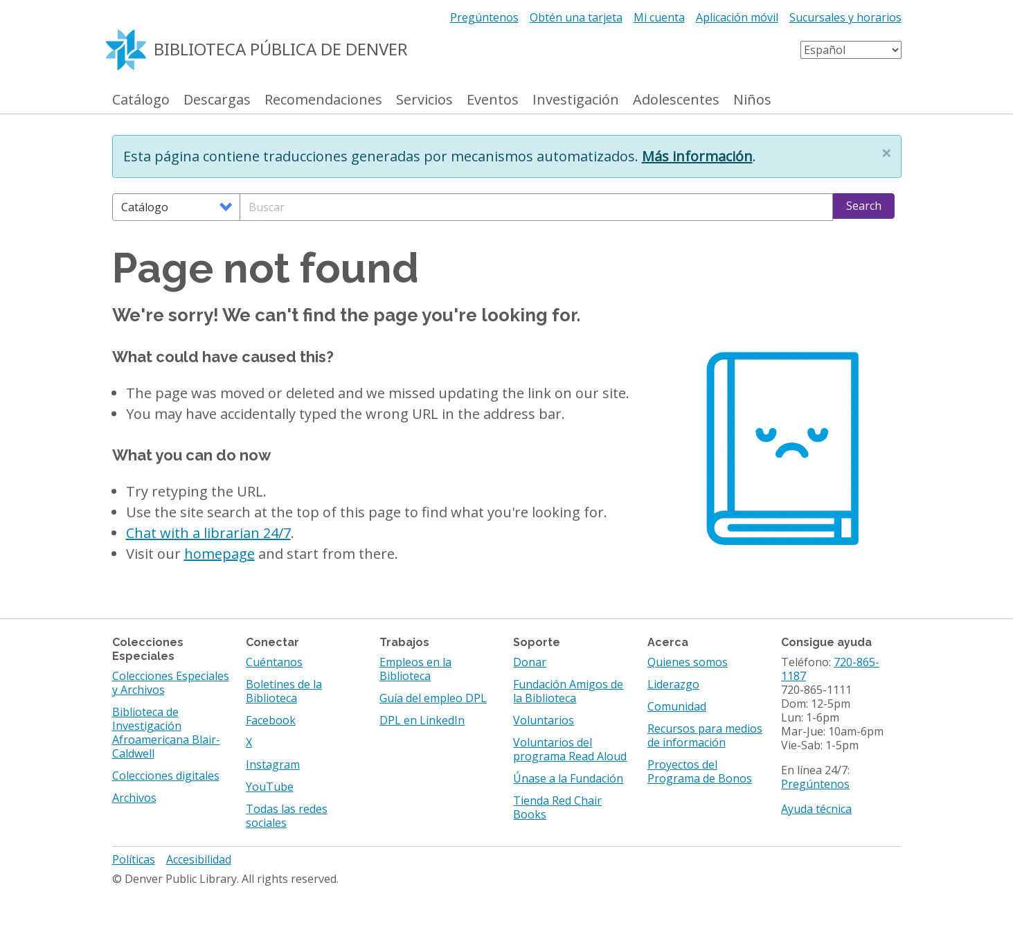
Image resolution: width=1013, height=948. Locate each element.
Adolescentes (676, 100)
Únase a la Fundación (568, 778)
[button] (886, 153)
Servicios (424, 100)
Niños (752, 100)
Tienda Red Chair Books (557, 807)
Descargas (217, 100)
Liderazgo (673, 684)
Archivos (134, 797)
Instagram (273, 764)
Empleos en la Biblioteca (415, 668)
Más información (697, 156)
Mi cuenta (659, 17)
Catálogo (141, 100)
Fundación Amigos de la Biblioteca (568, 691)
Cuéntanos (274, 662)
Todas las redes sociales (287, 815)
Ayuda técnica (816, 808)
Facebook (271, 720)
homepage (219, 553)
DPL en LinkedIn (422, 720)
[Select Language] (851, 50)
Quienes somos (687, 662)
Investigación (575, 100)
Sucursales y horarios (845, 17)
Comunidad (676, 706)
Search (863, 205)
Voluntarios (543, 720)
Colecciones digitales (165, 775)
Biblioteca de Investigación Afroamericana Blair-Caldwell (166, 732)
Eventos (493, 100)
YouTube (270, 786)
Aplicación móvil (737, 17)
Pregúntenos (484, 17)
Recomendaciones (323, 100)
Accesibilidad (198, 859)
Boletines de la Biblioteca (284, 691)
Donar (529, 662)
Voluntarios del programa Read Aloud (570, 749)
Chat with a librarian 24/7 (208, 533)
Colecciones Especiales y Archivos (170, 682)
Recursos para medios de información (704, 735)
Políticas (133, 859)
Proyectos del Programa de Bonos (699, 771)
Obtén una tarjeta (576, 17)
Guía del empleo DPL (433, 698)
